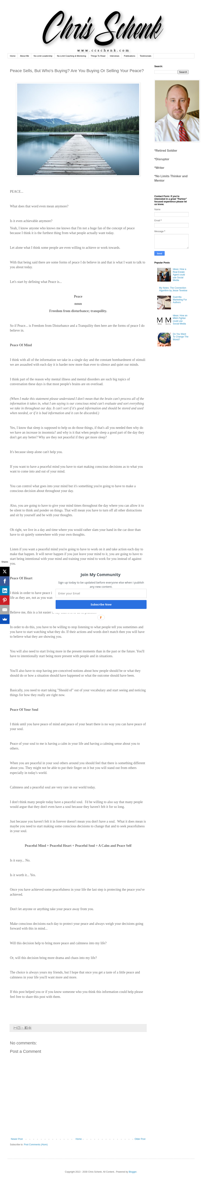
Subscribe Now (101, 604)
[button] (100, 574)
